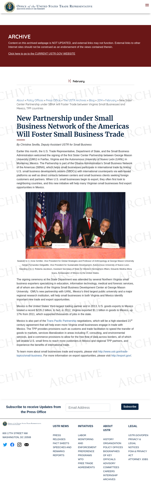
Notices (133, 447)
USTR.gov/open (138, 435)
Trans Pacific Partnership (61, 320)
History (108, 439)
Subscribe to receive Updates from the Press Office (33, 409)
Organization (112, 443)
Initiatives (85, 426)
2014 (100, 100)
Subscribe (129, 406)
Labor (82, 435)
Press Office (53, 100)
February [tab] (75, 81)
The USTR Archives (74, 100)
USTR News (61, 426)
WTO (80, 459)
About (20, 100)
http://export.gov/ (121, 355)
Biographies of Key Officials (111, 455)
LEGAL (132, 426)
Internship (110, 475)
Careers (109, 471)
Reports (58, 455)
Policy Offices (35, 100)
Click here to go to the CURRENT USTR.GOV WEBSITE (41, 53)
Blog (92, 100)
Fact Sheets (61, 443)
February (111, 100)
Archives (109, 479)
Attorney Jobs (138, 459)
